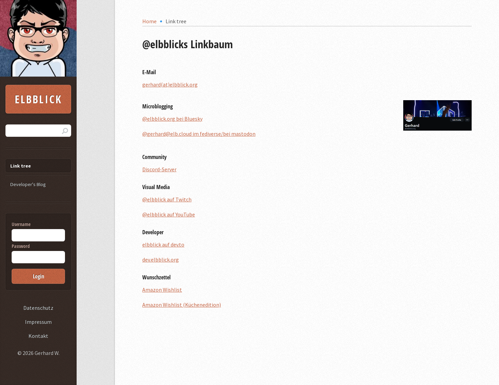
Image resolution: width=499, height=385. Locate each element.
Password (38, 253)
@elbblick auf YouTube (168, 214)
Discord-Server (159, 169)
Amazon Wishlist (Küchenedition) (181, 304)
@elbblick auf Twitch (167, 199)
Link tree (20, 166)
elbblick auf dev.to (163, 244)
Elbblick (38, 99)
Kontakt (38, 335)
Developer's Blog (28, 184)
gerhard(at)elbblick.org (170, 84)
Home (149, 21)
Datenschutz (38, 307)
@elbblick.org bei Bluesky (172, 118)
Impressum (38, 321)
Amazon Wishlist (162, 289)
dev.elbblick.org (160, 259)
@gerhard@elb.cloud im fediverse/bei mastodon (198, 133)
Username (38, 231)
